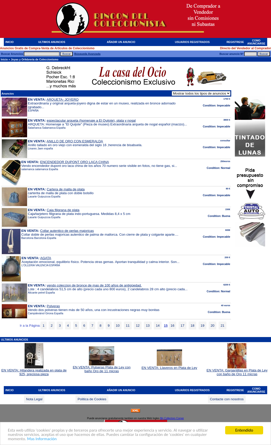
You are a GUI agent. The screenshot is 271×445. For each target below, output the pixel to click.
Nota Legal (34, 399)
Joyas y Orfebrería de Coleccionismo (35, 59)
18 (193, 325)
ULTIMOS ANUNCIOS (51, 41)
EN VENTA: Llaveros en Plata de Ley (169, 366)
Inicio (4, 59)
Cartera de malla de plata (66, 189)
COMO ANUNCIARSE (256, 42)
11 (128, 325)
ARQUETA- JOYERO (63, 99)
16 (173, 325)
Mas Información (42, 439)
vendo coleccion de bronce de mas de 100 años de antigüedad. (94, 285)
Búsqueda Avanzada (87, 53)
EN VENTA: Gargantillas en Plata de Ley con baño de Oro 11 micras (237, 370)
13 (148, 325)
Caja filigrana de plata (63, 210)
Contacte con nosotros (227, 399)
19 (202, 325)
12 (138, 325)
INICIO (9, 41)
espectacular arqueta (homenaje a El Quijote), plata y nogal (91, 120)
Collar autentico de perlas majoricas (67, 231)
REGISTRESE (235, 41)
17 (182, 325)
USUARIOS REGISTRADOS (192, 41)
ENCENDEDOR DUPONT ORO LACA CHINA (74, 162)
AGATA (45, 258)
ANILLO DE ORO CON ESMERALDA (75, 141)
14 (158, 325)
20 (213, 325)
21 (222, 325)
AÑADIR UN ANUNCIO (121, 41)
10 (118, 325)
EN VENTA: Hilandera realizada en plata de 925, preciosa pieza (34, 370)
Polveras (53, 306)
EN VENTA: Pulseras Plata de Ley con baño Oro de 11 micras (101, 367)
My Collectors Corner (172, 418)
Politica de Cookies (92, 399)
